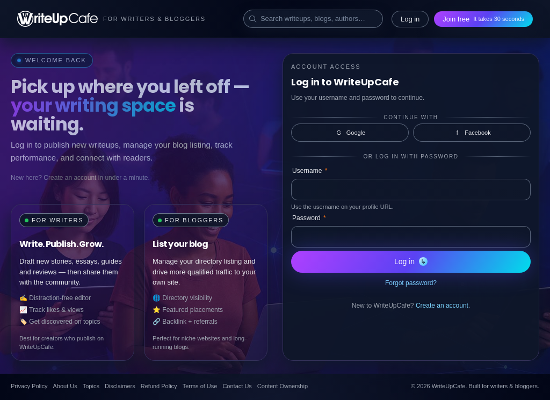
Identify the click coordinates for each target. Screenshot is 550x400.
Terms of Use (200, 386)
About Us (65, 386)
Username (309, 170)
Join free (483, 19)
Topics (91, 386)
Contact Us (236, 386)
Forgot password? (411, 283)
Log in (410, 19)
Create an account (442, 305)
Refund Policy (159, 386)
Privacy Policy (29, 386)
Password (309, 218)
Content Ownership (282, 386)
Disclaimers (120, 386)
